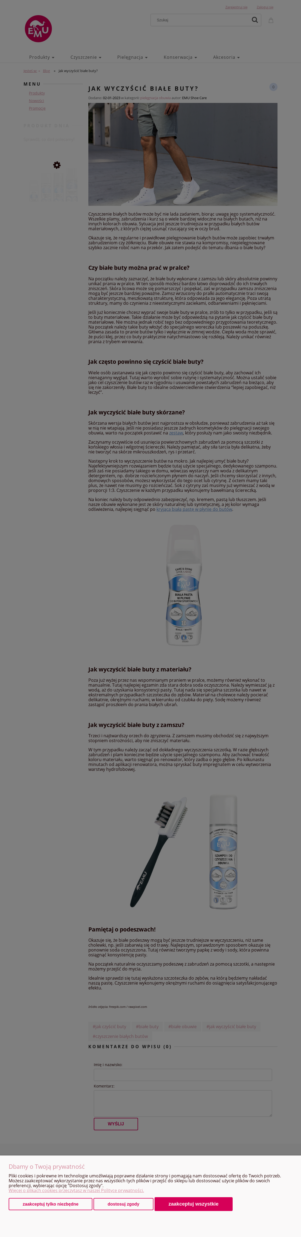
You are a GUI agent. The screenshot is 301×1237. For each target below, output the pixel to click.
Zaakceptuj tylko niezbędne (50, 1204)
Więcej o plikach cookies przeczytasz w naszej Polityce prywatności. (76, 1190)
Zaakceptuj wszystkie (194, 1204)
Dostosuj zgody (123, 1204)
